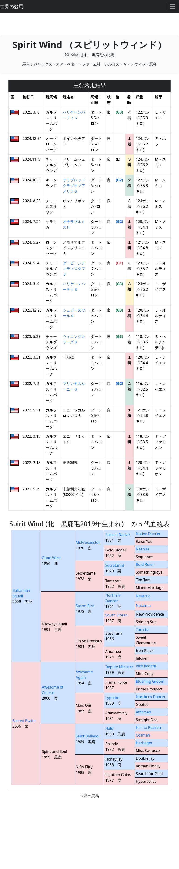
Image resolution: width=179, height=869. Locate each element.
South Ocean (116, 615)
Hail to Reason (148, 727)
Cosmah (143, 735)
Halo (109, 728)
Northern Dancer (151, 696)
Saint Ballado (87, 736)
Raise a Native (117, 534)
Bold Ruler (145, 564)
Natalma (143, 605)
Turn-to (142, 629)
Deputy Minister (119, 666)
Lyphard (112, 697)
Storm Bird (85, 605)
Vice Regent (146, 665)
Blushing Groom (150, 681)
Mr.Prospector (88, 542)
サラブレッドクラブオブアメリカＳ (74, 185)
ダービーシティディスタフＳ (74, 268)
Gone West (51, 557)
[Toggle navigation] (172, 6)
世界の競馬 (11, 6)
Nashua (142, 549)
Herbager (144, 742)
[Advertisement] (89, 23)
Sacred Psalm (24, 720)
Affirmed (143, 712)
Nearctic (143, 596)
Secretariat (114, 565)
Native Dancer (148, 533)
